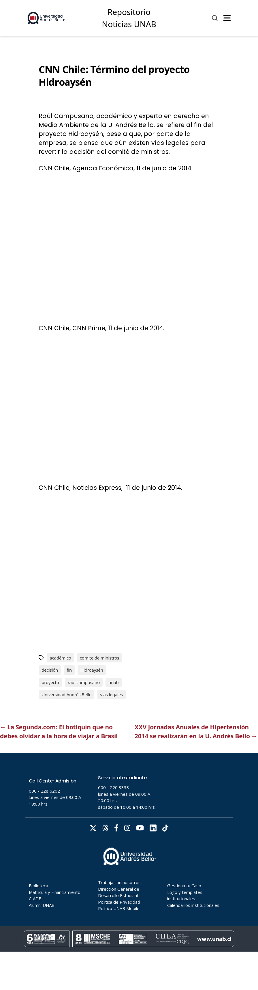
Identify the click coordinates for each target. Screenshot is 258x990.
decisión (50, 670)
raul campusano (84, 682)
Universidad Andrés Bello (66, 694)
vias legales (111, 694)
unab (113, 682)
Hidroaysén (91, 670)
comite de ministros (99, 658)
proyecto (50, 682)
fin (69, 670)
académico (60, 658)
